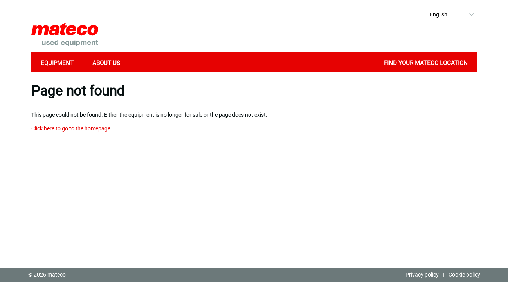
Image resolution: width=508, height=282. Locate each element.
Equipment (57, 63)
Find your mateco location (426, 63)
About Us (106, 63)
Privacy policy (422, 274)
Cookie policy (464, 274)
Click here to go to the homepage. (71, 128)
